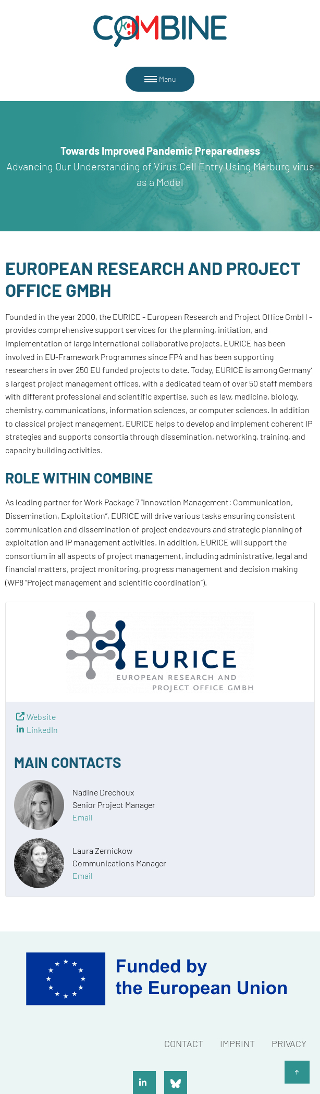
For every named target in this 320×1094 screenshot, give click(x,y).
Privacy (289, 1043)
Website (41, 717)
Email (82, 817)
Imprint (237, 1043)
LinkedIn (42, 730)
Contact (183, 1043)
